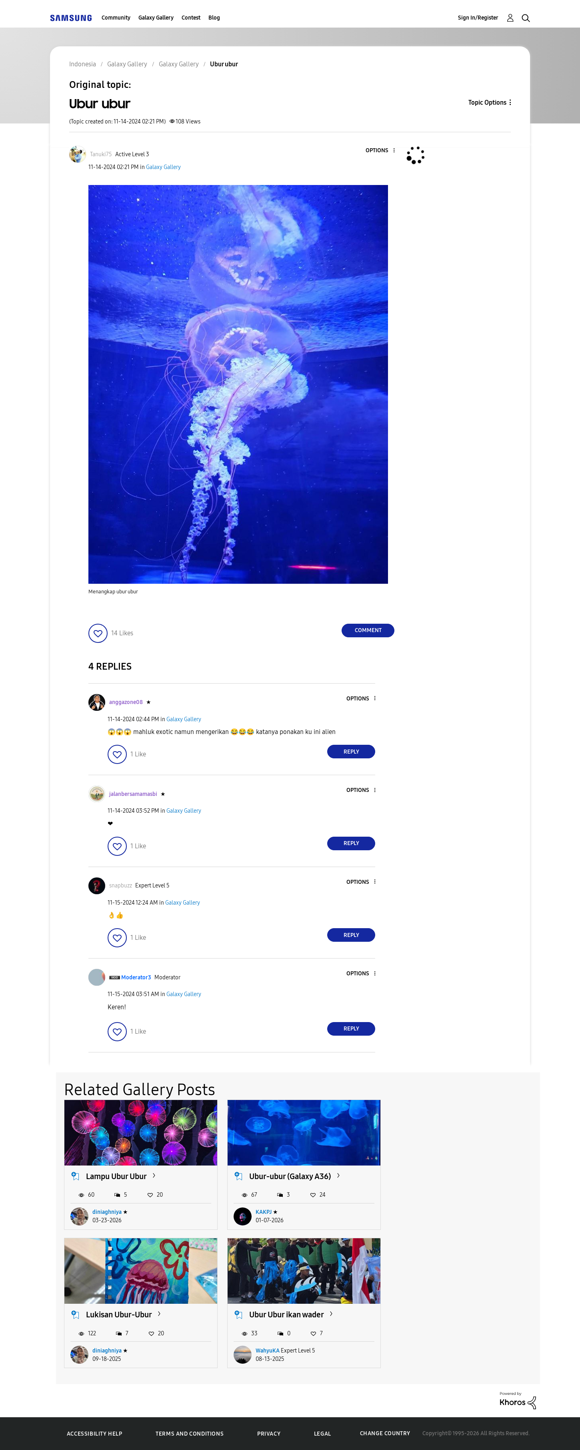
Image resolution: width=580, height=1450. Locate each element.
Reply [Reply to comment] (351, 751)
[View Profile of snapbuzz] (120, 885)
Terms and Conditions (190, 1433)
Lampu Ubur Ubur (116, 1176)
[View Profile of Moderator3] (136, 977)
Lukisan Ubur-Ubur (445, 1176)
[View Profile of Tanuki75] (101, 154)
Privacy (268, 1433)
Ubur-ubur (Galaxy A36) (290, 1176)
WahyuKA (104, 1350)
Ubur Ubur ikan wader (123, 1314)
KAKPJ (264, 1212)
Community (116, 17)
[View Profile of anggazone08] (126, 702)
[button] (381, 151)
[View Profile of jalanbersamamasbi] (133, 794)
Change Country (385, 1433)
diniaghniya (107, 1212)
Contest (191, 17)
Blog (214, 17)
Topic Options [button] (487, 102)
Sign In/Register (478, 17)
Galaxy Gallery (156, 17)
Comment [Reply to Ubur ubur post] (368, 630)
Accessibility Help (94, 1433)
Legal (322, 1433)
